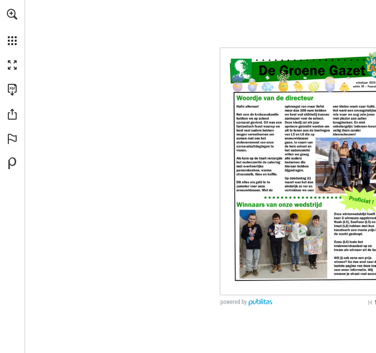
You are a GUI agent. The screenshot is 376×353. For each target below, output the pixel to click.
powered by (233, 302)
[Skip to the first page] (370, 302)
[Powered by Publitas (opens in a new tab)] (12, 163)
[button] (12, 14)
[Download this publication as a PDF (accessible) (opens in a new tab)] (12, 89)
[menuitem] (12, 26)
